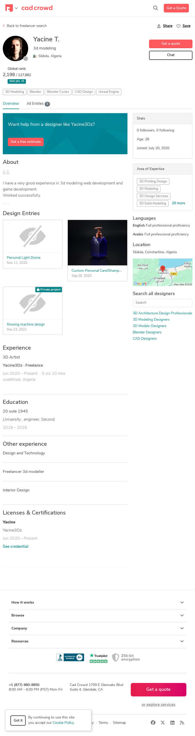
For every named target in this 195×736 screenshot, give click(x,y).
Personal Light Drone (23, 258)
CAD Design (84, 92)
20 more (178, 203)
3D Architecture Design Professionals (162, 313)
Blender (35, 92)
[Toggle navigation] (12, 8)
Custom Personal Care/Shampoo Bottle (103, 271)
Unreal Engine (109, 92)
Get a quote (170, 44)
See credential (15, 547)
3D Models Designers (150, 326)
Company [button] (97, 628)
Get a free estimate (26, 142)
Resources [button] (97, 641)
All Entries (38, 104)
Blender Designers (147, 332)
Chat (170, 55)
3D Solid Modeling (152, 203)
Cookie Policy (63, 723)
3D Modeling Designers (151, 320)
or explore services (158, 705)
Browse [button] (97, 615)
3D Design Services (153, 196)
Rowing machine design (26, 325)
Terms (103, 723)
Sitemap (119, 723)
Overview (11, 104)
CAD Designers (145, 339)
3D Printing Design (153, 181)
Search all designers (154, 294)
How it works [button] (97, 603)
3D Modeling (14, 92)
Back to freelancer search (25, 26)
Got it (18, 721)
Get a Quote (176, 8)
